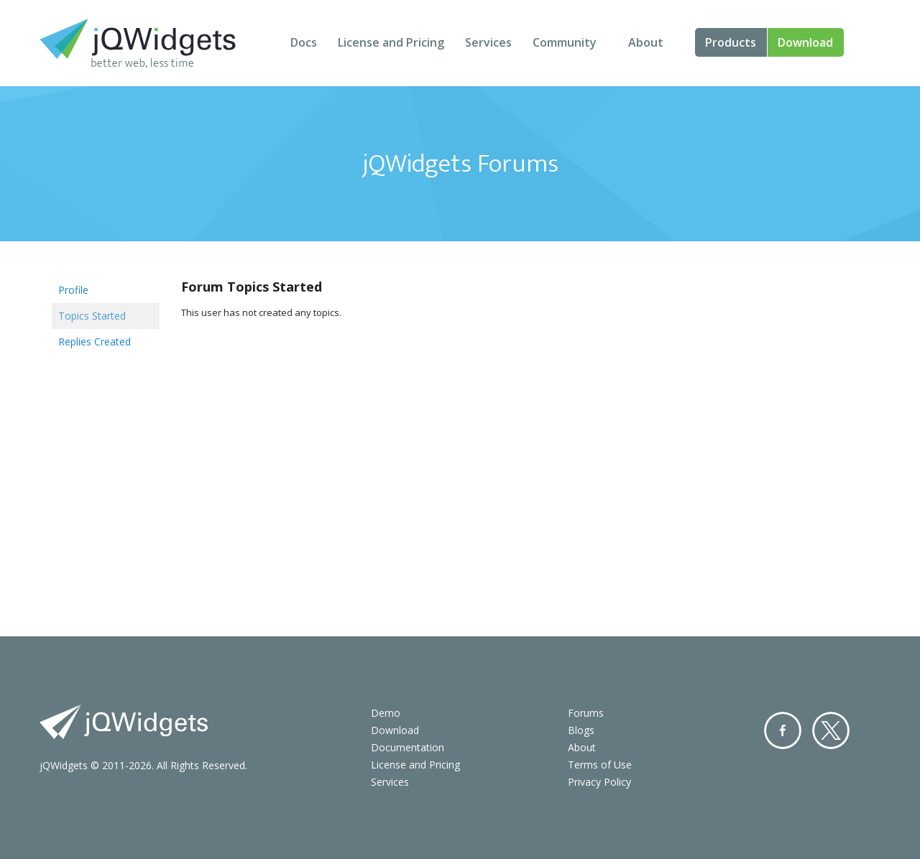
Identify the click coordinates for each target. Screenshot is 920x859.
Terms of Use (600, 764)
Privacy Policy (599, 782)
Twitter (831, 730)
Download (805, 42)
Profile (73, 290)
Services (488, 42)
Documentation (407, 747)
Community (565, 42)
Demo (385, 713)
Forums (586, 713)
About (645, 42)
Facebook (782, 730)
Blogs (581, 730)
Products (730, 42)
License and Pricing (391, 42)
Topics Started (92, 315)
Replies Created (94, 341)
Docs (303, 42)
